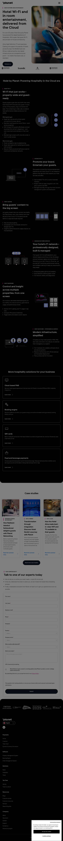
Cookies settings (46, 836)
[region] (46, 830)
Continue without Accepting (55, 822)
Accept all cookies (46, 831)
